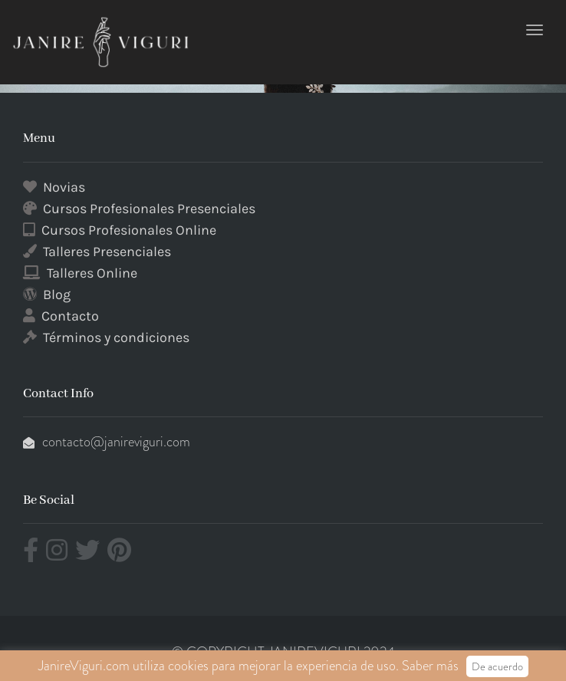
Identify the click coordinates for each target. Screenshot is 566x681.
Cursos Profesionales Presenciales (149, 208)
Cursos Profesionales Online (128, 230)
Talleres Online (92, 273)
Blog (57, 294)
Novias (64, 187)
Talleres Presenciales (107, 251)
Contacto (70, 316)
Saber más (430, 666)
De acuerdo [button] (497, 666)
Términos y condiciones (116, 337)
